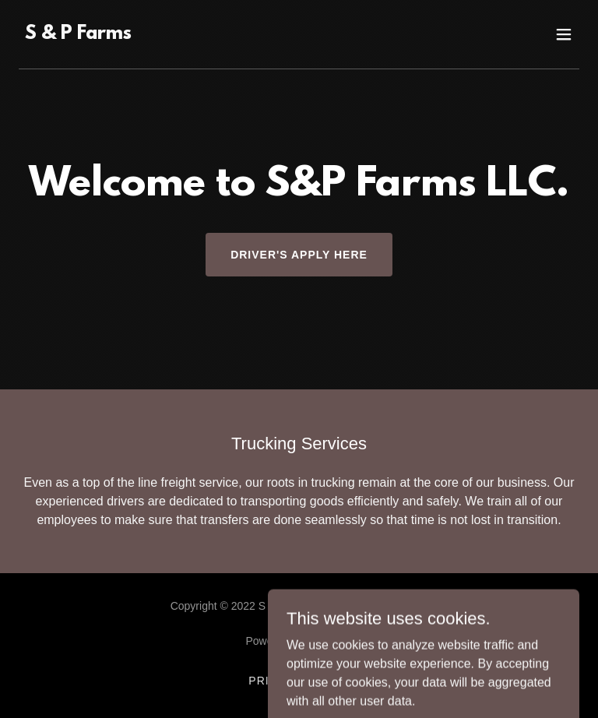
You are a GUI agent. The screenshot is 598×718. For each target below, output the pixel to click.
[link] (78, 34)
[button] (563, 34)
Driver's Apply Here (299, 254)
